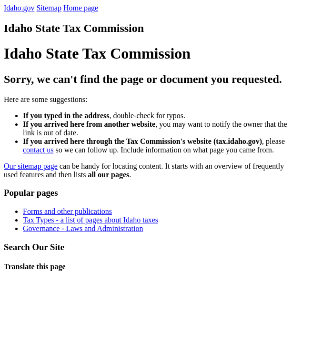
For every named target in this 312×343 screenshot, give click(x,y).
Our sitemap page (31, 166)
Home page (80, 8)
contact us (38, 150)
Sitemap (48, 8)
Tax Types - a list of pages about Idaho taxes (90, 220)
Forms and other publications (67, 211)
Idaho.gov (19, 8)
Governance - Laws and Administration (83, 228)
